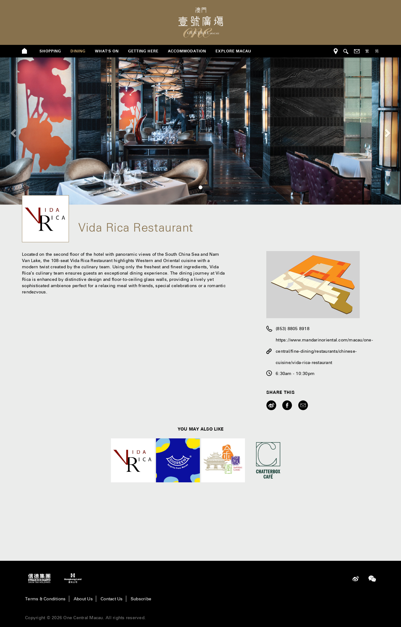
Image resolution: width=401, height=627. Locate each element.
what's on (107, 51)
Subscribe (141, 599)
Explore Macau (233, 51)
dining (78, 51)
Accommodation (187, 51)
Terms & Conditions (45, 599)
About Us (83, 599)
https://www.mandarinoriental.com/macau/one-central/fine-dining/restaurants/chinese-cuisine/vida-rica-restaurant (324, 351)
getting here (143, 51)
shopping (50, 51)
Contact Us (112, 599)
